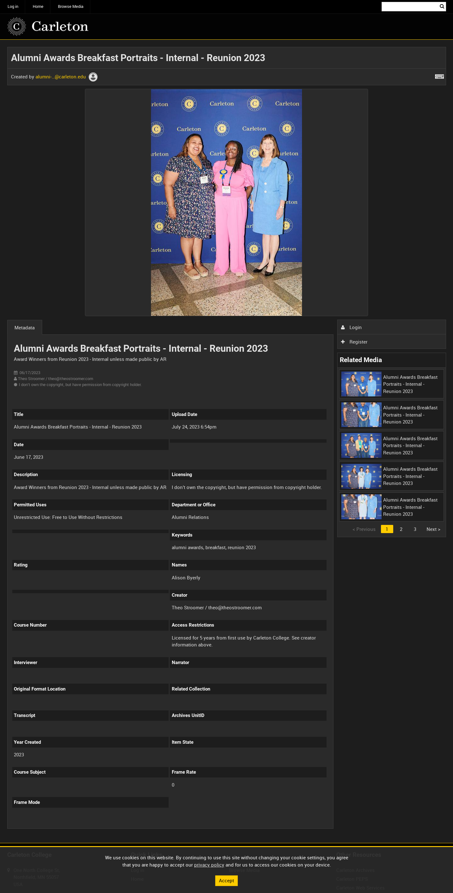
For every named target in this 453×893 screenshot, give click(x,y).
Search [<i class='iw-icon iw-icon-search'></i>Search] (442, 6)
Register (354, 341)
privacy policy (209, 865)
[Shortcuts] (439, 75)
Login (351, 327)
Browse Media (70, 6)
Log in (13, 6)
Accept (226, 880)
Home (38, 6)
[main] (226, 441)
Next (433, 529)
